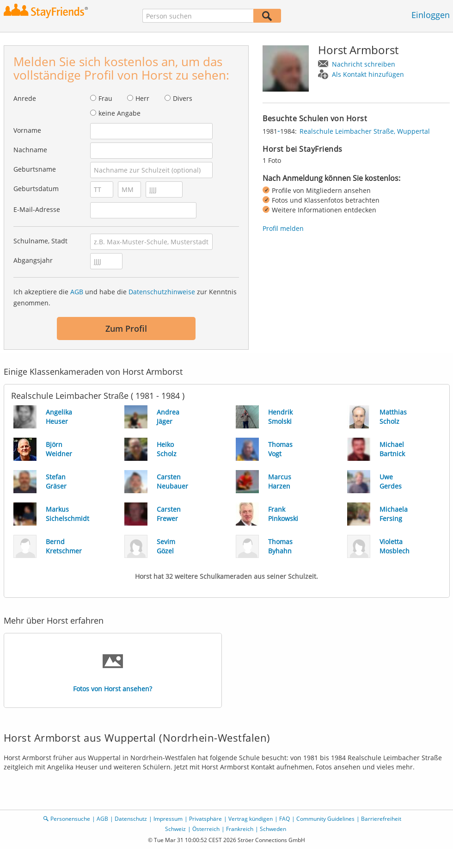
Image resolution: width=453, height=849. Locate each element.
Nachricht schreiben (363, 64)
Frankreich (239, 829)
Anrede (24, 98)
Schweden (273, 829)
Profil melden (283, 228)
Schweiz (175, 829)
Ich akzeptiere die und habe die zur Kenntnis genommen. (125, 297)
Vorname (27, 130)
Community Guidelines (325, 819)
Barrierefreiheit (381, 819)
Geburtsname (34, 169)
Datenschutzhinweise (162, 291)
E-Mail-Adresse (36, 209)
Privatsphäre (205, 819)
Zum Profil (126, 328)
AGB (76, 291)
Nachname (30, 149)
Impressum (168, 819)
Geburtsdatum (36, 188)
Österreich (206, 829)
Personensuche (70, 819)
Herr (142, 98)
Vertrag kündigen (250, 819)
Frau (105, 98)
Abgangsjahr (33, 260)
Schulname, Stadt (40, 240)
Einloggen (430, 14)
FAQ (284, 819)
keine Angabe (119, 113)
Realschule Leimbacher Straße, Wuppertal (365, 131)
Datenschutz (131, 819)
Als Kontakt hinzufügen (368, 74)
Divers (182, 98)
